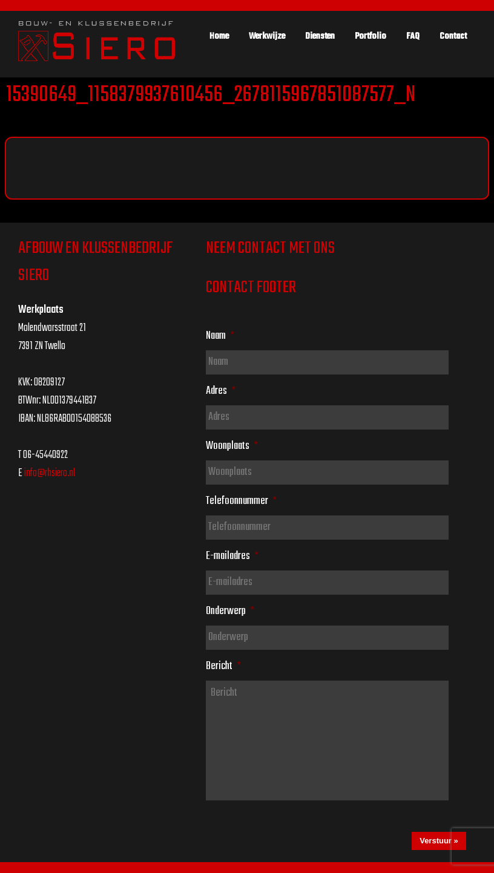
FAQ (413, 36)
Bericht (223, 666)
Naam (220, 335)
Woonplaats (232, 445)
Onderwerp (230, 611)
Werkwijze (267, 36)
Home (219, 36)
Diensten (320, 36)
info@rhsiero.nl (49, 473)
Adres (220, 390)
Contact (453, 36)
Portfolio (370, 36)
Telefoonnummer (241, 500)
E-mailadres (232, 556)
